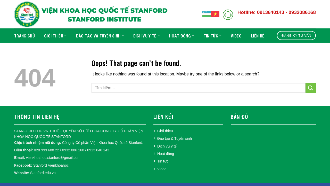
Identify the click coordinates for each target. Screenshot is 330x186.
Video (236, 35)
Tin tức (213, 35)
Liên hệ (257, 35)
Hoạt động (181, 35)
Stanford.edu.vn (43, 173)
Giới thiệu (55, 35)
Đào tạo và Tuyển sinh (100, 35)
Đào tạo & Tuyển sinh (174, 138)
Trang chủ (24, 35)
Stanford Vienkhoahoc (51, 165)
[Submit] (311, 88)
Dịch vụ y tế (146, 35)
